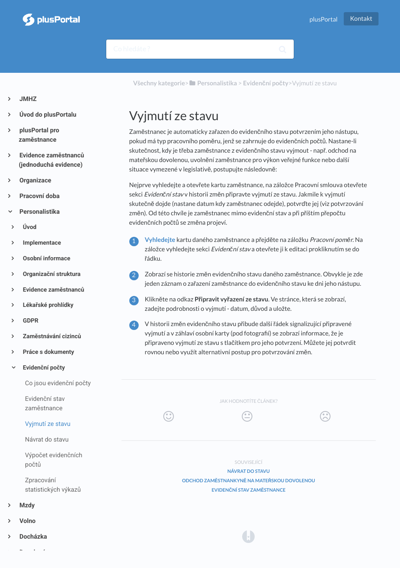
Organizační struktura (51, 274)
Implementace (41, 242)
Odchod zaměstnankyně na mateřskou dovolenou (248, 480)
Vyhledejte (160, 239)
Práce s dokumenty (48, 351)
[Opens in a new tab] (248, 536)
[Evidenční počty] (265, 83)
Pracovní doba (39, 196)
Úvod (29, 227)
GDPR (30, 320)
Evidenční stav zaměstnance (249, 490)
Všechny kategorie (159, 83)
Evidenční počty (43, 367)
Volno (27, 521)
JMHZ (28, 99)
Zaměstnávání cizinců (51, 336)
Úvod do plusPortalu (47, 114)
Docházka (33, 536)
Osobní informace (46, 258)
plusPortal (323, 19)
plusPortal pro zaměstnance (39, 134)
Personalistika (39, 211)
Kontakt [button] (361, 18)
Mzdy (27, 505)
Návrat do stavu (248, 471)
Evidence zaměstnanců (53, 289)
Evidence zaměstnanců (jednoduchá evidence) (51, 159)
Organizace (35, 180)
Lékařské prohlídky (47, 304)
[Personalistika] (213, 83)
